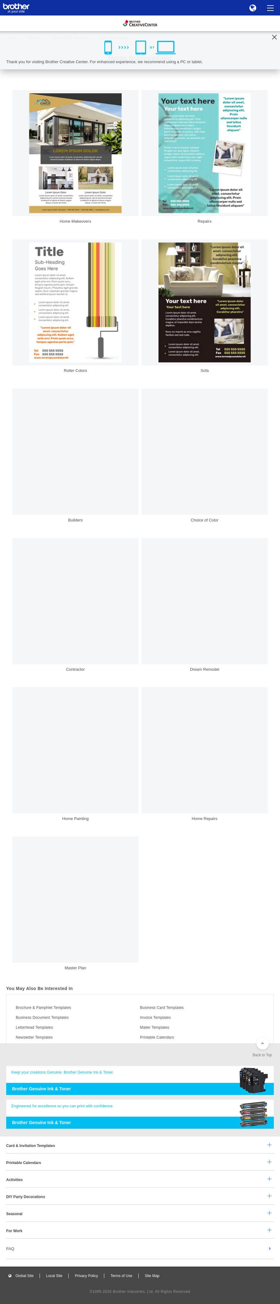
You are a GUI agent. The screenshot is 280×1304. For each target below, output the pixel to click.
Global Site (24, 1276)
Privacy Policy (86, 1276)
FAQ (10, 1248)
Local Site (54, 1276)
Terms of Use (121, 1276)
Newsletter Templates (34, 1037)
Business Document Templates (42, 1017)
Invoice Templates (155, 1017)
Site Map (152, 1276)
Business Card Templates (162, 1008)
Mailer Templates (154, 1027)
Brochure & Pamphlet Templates (43, 1008)
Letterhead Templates (34, 1027)
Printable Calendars (157, 1037)
